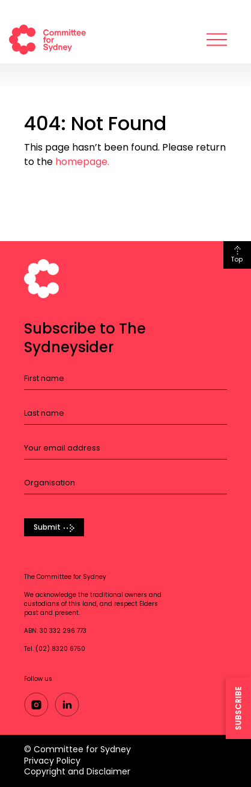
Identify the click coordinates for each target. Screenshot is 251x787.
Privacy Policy (52, 761)
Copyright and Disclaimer (77, 771)
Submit (47, 527)
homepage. (82, 162)
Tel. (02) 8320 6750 (54, 649)
